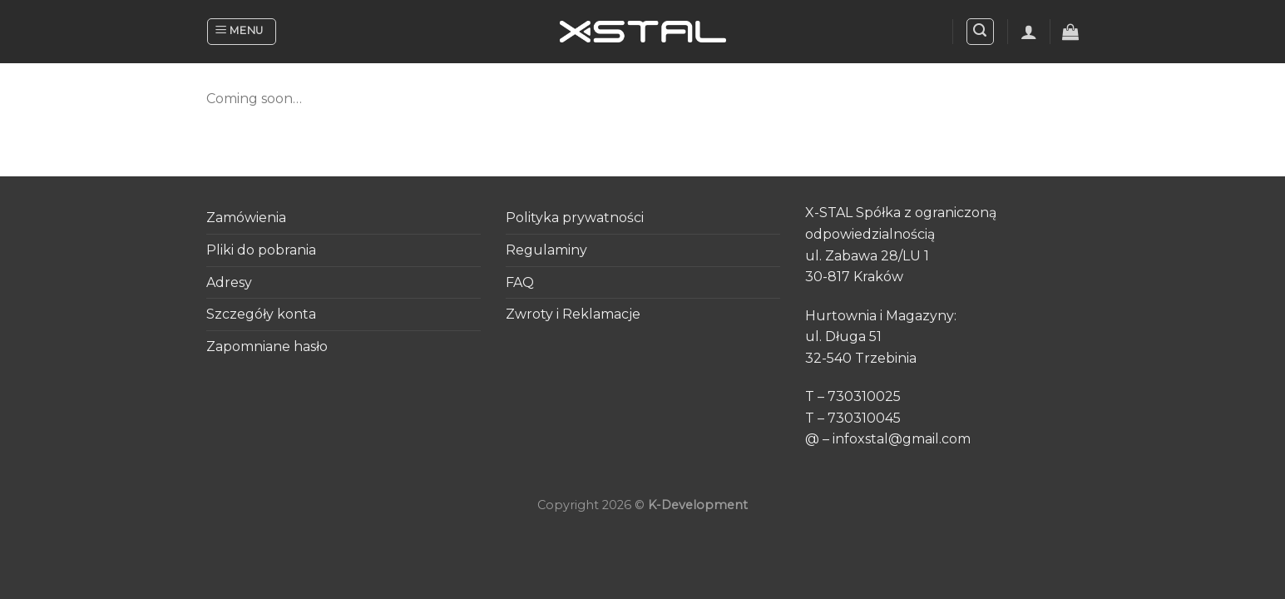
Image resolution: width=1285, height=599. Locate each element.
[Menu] (241, 31)
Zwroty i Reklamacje (573, 314)
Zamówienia (246, 217)
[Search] (980, 31)
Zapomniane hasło (267, 346)
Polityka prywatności (575, 217)
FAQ (520, 282)
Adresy (229, 282)
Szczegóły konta (261, 314)
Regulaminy (546, 250)
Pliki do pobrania (261, 250)
